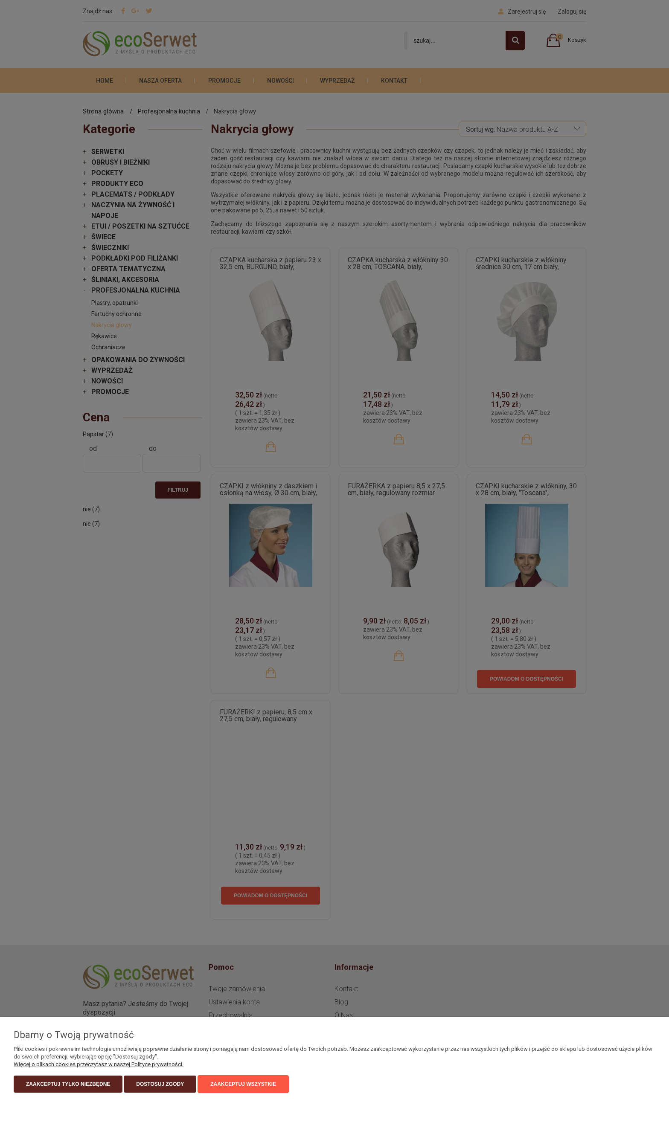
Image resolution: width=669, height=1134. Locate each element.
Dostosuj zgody (160, 1084)
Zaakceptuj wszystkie (243, 1084)
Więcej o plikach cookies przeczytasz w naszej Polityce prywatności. (98, 1064)
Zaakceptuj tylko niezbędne (68, 1084)
